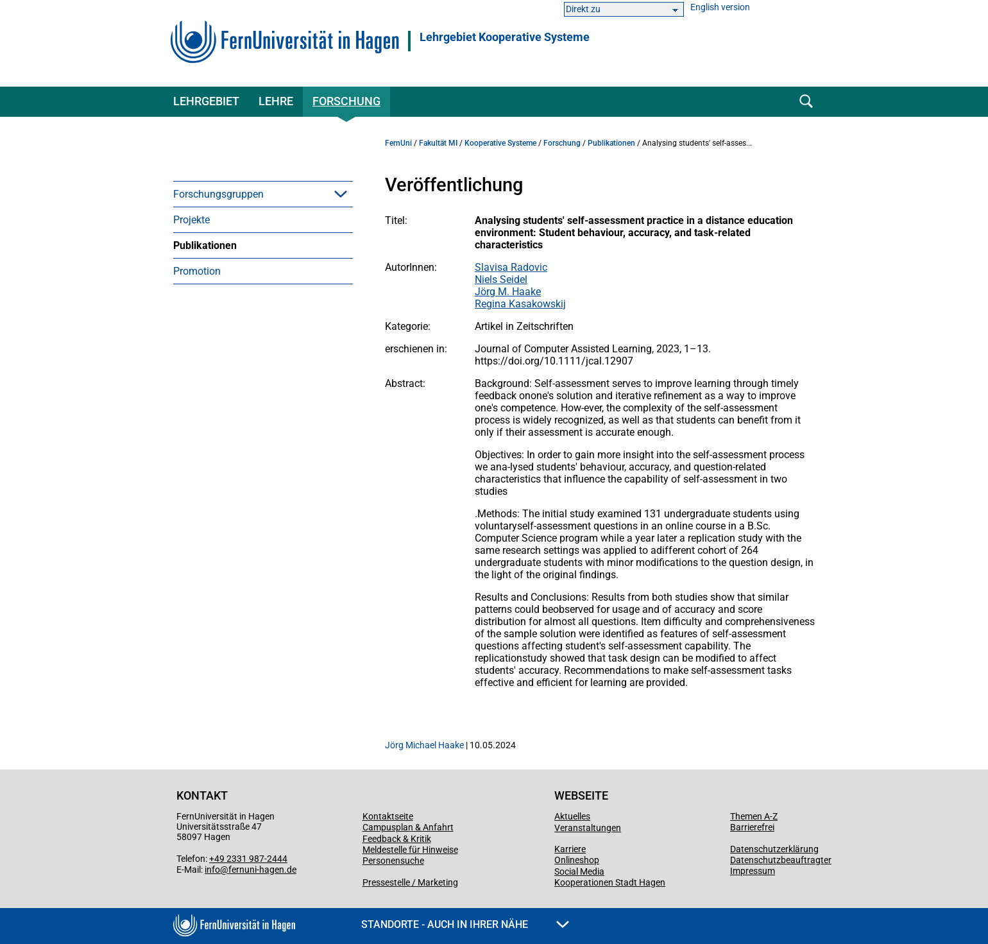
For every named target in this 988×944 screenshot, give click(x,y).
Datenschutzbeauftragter (780, 860)
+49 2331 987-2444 (248, 859)
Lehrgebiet (206, 101)
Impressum (752, 871)
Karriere (570, 849)
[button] (340, 194)
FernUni (398, 143)
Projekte (191, 220)
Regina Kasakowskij (520, 304)
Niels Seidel (501, 279)
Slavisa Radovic (511, 267)
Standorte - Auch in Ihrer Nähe (465, 924)
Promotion (197, 271)
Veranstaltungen (587, 828)
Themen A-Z (754, 816)
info (212, 869)
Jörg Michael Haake (424, 745)
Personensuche (393, 860)
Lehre (276, 101)
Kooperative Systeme (500, 143)
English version (720, 7)
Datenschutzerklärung (774, 849)
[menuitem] (263, 194)
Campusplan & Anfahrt (408, 827)
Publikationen (205, 245)
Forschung (346, 101)
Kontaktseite (387, 816)
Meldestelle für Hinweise (410, 850)
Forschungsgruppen (218, 194)
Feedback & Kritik (396, 839)
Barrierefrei (752, 827)
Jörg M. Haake (508, 292)
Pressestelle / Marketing (410, 882)
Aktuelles (572, 816)
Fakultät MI (438, 143)
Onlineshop (576, 860)
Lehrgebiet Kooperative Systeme (505, 37)
